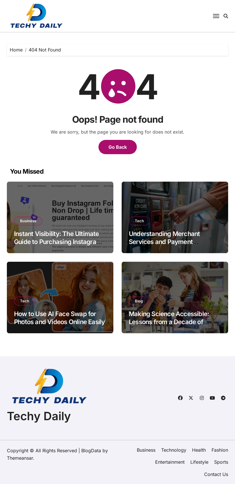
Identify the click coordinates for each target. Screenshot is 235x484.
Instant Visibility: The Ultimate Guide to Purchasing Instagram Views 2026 (58, 242)
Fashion (220, 450)
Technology (173, 450)
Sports (221, 462)
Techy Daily (39, 416)
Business (28, 221)
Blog (139, 301)
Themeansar (20, 458)
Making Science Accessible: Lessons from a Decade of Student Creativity (169, 322)
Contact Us (216, 474)
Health (199, 450)
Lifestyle (199, 462)
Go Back (117, 147)
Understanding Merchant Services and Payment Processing (164, 242)
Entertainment (170, 462)
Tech (139, 221)
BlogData (91, 450)
